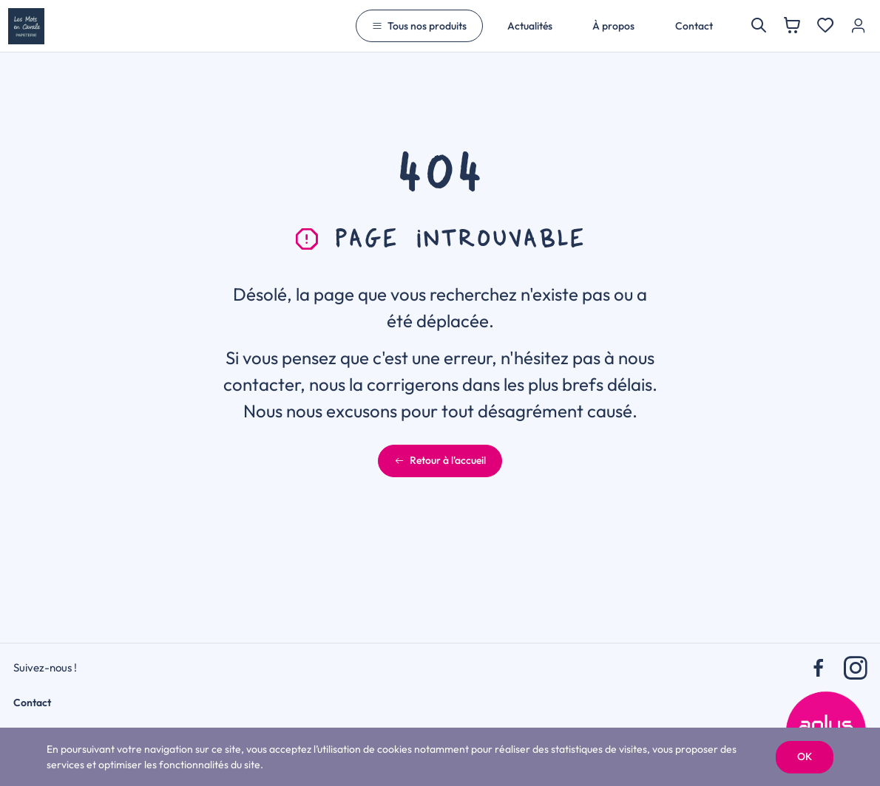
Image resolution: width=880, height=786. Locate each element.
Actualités (529, 26)
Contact (694, 26)
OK (804, 756)
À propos (613, 26)
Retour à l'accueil (440, 460)
